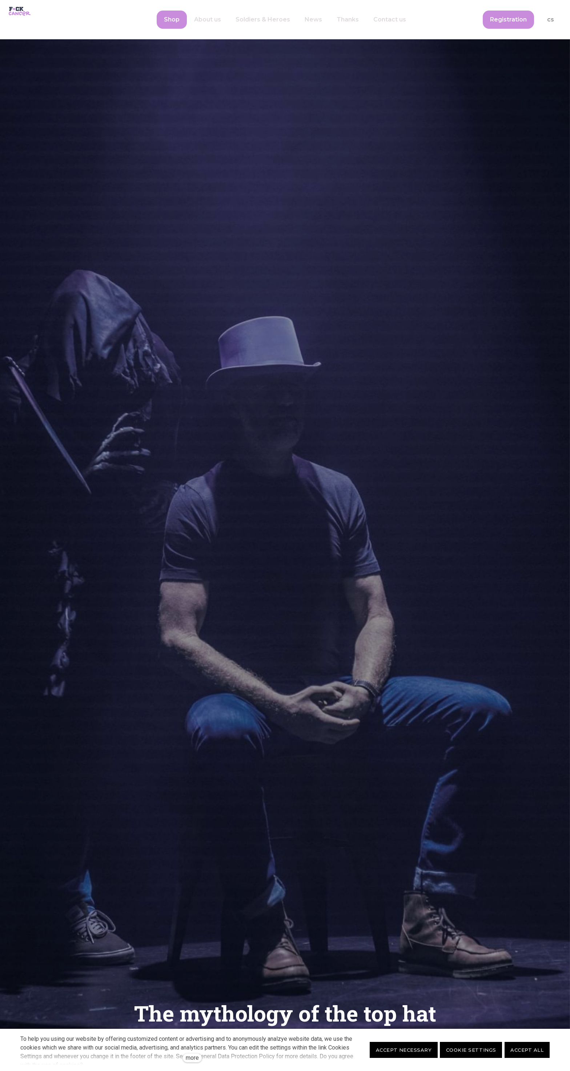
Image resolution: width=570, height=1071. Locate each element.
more (192, 1057)
